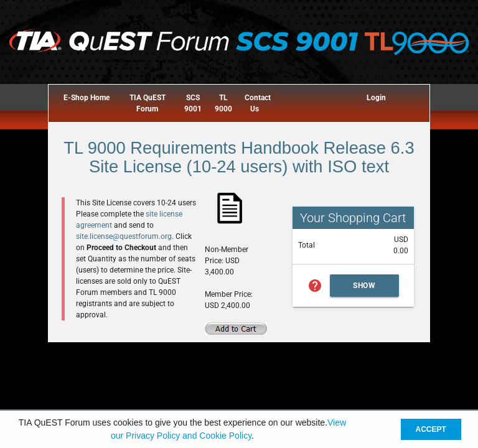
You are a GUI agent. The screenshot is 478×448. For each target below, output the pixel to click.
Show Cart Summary (365, 289)
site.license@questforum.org (124, 236)
